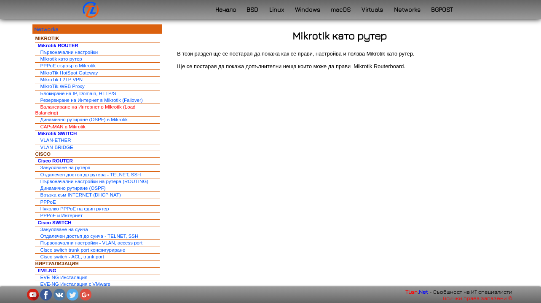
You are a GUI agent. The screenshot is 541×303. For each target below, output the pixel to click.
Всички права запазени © (477, 298)
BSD (252, 9)
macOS (341, 9)
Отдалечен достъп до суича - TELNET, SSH (89, 236)
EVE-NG (46, 270)
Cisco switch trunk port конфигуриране (82, 249)
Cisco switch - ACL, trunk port (72, 256)
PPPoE (48, 202)
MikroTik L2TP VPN (61, 79)
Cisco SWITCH (54, 222)
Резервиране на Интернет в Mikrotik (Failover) (91, 100)
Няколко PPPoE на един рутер (74, 208)
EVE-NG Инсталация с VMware (75, 284)
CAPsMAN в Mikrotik (63, 126)
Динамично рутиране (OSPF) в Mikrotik (84, 119)
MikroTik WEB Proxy (62, 86)
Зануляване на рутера (65, 167)
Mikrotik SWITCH (57, 133)
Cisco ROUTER (54, 160)
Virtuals (372, 9)
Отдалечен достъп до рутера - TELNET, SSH (90, 174)
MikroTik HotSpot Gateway (69, 72)
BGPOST (442, 9)
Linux (276, 9)
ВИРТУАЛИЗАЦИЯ (56, 263)
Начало (225, 9)
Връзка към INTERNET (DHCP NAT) (80, 194)
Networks (407, 9)
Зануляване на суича (64, 229)
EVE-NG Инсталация (63, 277)
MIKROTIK (47, 38)
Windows (307, 9)
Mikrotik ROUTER (57, 45)
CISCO (43, 154)
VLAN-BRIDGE (56, 147)
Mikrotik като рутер (61, 58)
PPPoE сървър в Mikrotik (68, 65)
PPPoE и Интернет (61, 215)
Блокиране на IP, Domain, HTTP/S (78, 93)
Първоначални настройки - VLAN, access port (91, 242)
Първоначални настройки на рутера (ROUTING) (94, 181)
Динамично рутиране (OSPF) (72, 188)
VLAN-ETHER (55, 140)
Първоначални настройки (69, 52)
